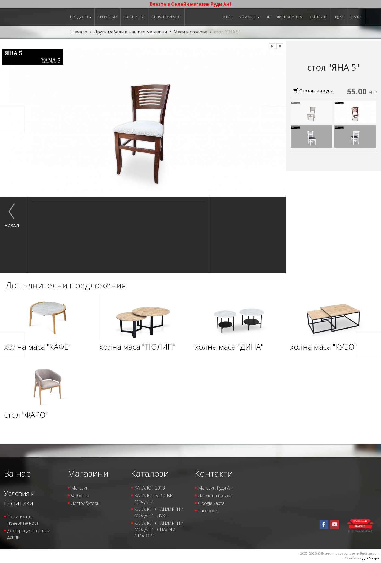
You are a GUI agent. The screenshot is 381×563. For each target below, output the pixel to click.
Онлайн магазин (166, 17)
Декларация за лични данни (28, 534)
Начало (79, 32)
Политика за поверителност (22, 520)
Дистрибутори (290, 17)
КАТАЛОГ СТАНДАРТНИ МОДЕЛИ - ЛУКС (159, 512)
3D (268, 17)
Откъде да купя (313, 91)
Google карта (211, 503)
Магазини (249, 17)
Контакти (318, 17)
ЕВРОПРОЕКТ (134, 17)
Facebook (208, 511)
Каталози (150, 473)
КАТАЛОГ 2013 (149, 488)
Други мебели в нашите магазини (130, 32)
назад (12, 226)
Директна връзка (215, 496)
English (338, 17)
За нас (227, 17)
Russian (356, 17)
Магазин (80, 488)
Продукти (80, 17)
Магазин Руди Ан (215, 488)
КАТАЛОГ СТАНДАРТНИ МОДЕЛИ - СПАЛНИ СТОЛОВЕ (159, 529)
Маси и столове (190, 32)
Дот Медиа (371, 558)
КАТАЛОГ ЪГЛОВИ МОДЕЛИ (153, 499)
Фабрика (80, 496)
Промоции (107, 17)
